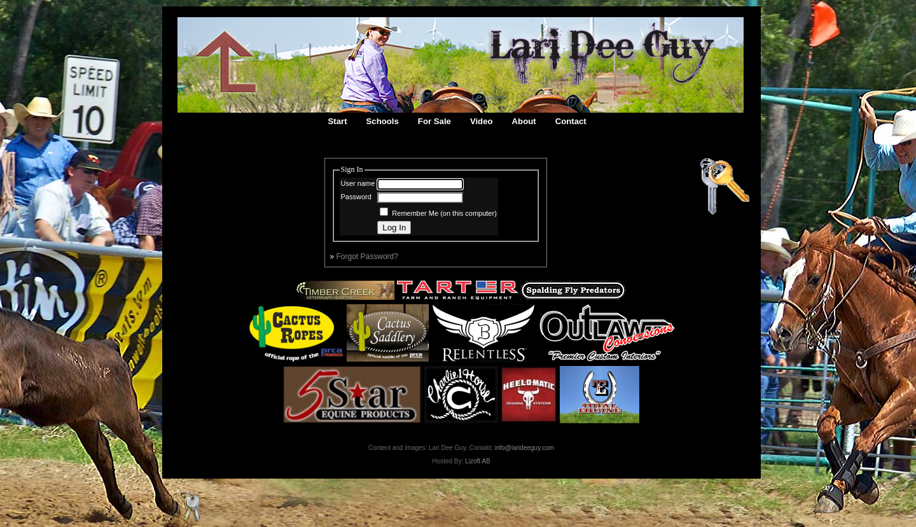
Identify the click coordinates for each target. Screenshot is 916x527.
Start (337, 121)
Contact (570, 121)
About (524, 121)
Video (481, 121)
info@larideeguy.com (524, 447)
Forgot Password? (367, 256)
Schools (382, 121)
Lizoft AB (477, 461)
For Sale (434, 121)
